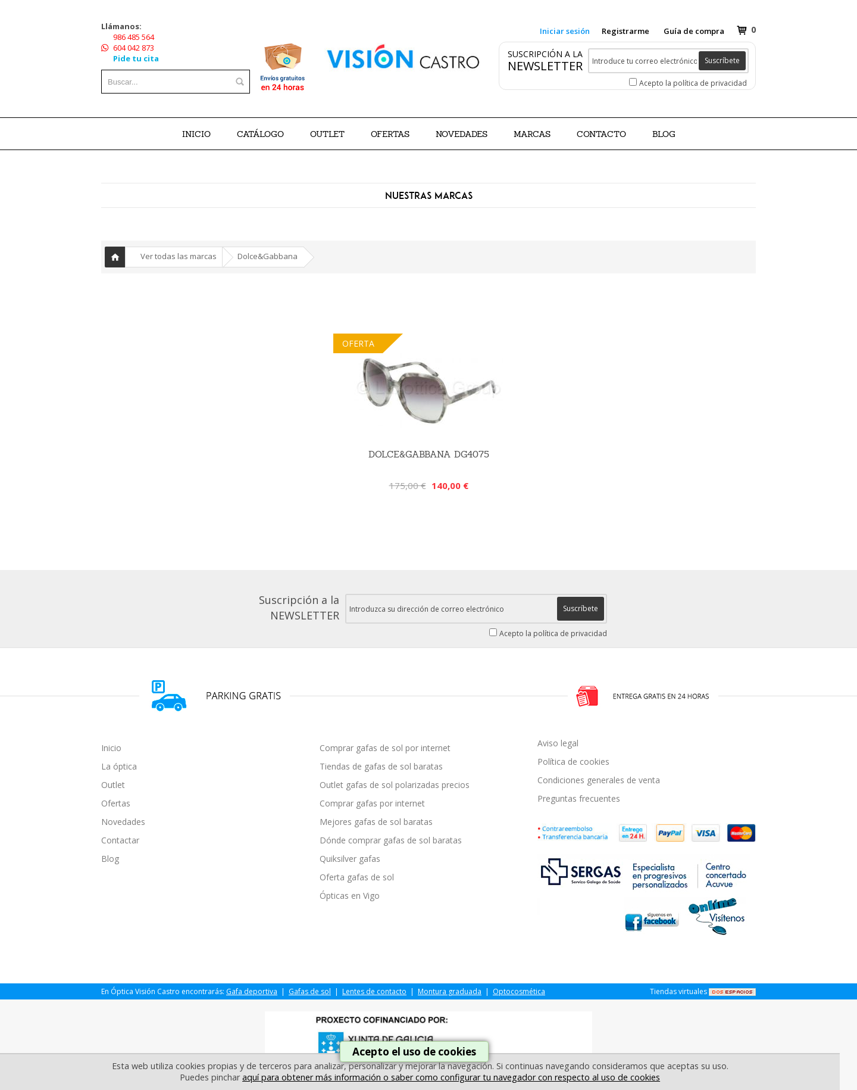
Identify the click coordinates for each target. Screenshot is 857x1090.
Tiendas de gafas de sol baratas (381, 766)
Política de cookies (573, 761)
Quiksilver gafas (350, 858)
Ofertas (115, 803)
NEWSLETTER (545, 66)
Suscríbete (722, 60)
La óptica (119, 766)
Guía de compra (694, 31)
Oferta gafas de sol (357, 877)
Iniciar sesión (565, 31)
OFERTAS (390, 134)
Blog (110, 858)
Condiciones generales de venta (598, 780)
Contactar (120, 840)
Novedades (123, 821)
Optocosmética (519, 991)
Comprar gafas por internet (372, 803)
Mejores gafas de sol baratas (376, 821)
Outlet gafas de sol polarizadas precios (395, 784)
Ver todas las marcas (178, 256)
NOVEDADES (461, 134)
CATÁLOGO (260, 134)
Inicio (196, 134)
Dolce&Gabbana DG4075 (428, 454)
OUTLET (327, 134)
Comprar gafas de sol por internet (385, 747)
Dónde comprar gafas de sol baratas (391, 840)
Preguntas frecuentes (578, 798)
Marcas (532, 134)
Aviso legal (557, 743)
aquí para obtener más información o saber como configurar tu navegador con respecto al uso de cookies (451, 1077)
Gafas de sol (310, 991)
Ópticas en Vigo (350, 895)
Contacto (601, 134)
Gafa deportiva (251, 991)
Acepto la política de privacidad (693, 83)
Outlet (113, 784)
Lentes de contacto (374, 991)
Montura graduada (449, 991)
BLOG (663, 134)
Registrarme (625, 31)
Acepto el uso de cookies (414, 1051)
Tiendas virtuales (678, 991)
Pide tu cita (136, 58)
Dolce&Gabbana (267, 256)
